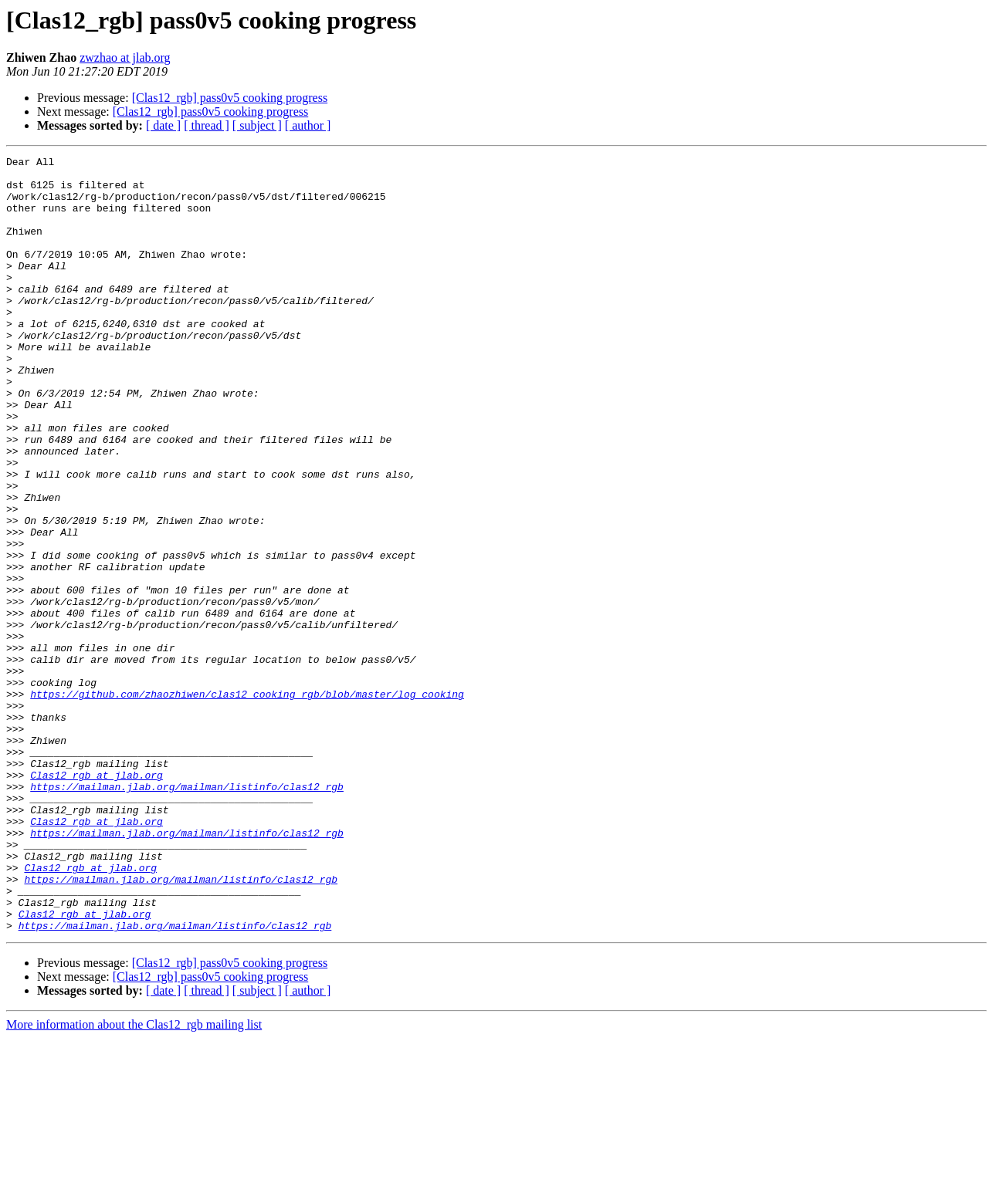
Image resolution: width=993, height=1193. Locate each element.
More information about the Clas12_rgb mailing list (134, 1179)
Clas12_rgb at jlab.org (96, 900)
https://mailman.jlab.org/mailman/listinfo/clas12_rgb (187, 914)
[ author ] (308, 125)
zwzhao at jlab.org (125, 57)
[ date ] (163, 125)
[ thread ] (206, 125)
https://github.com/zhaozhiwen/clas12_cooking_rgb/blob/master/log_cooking (247, 802)
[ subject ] (257, 125)
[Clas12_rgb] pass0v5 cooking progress (229, 97)
